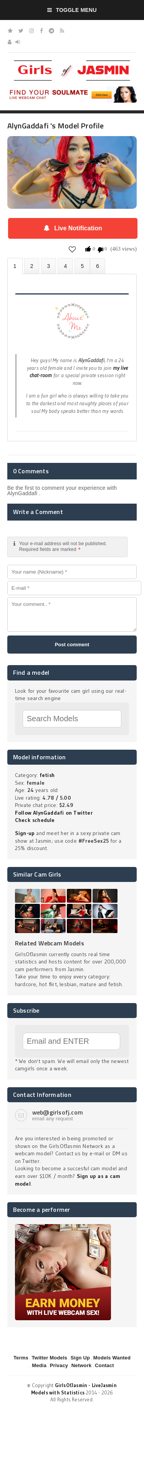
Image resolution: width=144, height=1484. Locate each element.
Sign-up (25, 833)
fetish (47, 775)
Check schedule (35, 820)
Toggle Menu (72, 10)
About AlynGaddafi (15, 266)
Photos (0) (32, 266)
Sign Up (80, 1358)
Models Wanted (112, 1358)
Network (81, 1365)
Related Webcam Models (49, 943)
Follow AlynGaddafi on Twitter (54, 812)
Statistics (65, 266)
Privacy (59, 1365)
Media (39, 1365)
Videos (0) (48, 266)
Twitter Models (49, 1358)
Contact (104, 1365)
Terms (20, 1358)
